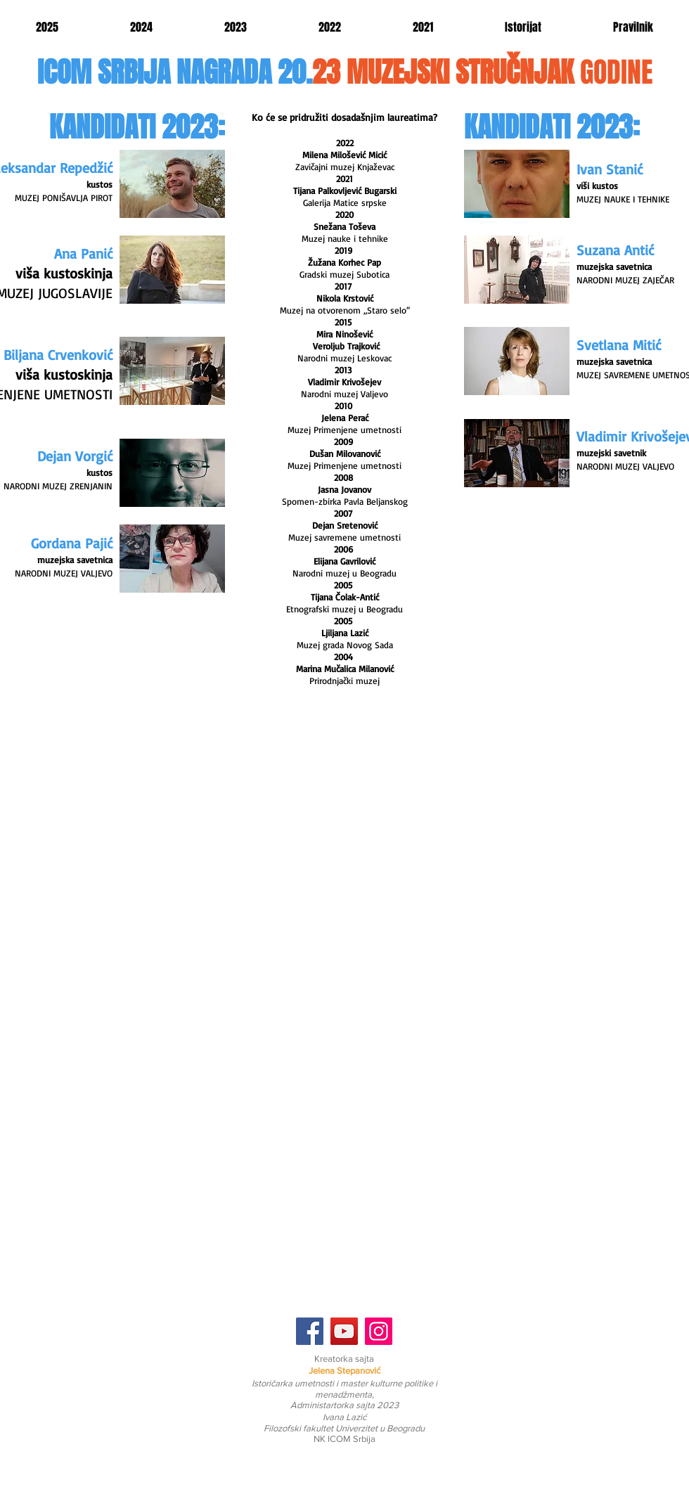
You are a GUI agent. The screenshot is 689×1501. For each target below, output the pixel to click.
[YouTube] (344, 1331)
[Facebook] (309, 1331)
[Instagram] (378, 1331)
